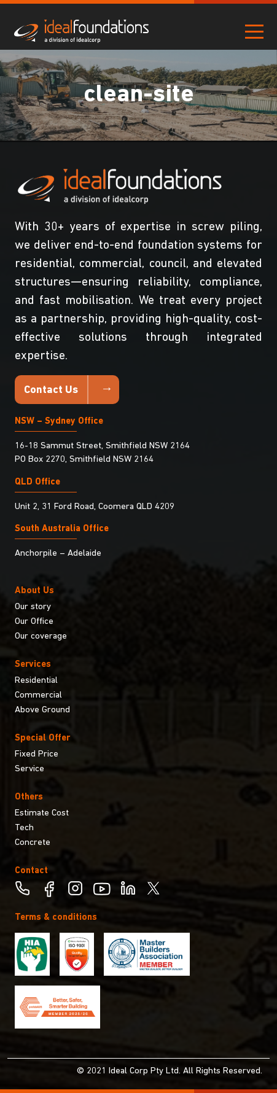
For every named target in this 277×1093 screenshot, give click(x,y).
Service (29, 769)
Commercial (38, 695)
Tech (24, 828)
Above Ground (42, 710)
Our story (33, 607)
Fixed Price (36, 754)
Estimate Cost (42, 813)
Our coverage (41, 636)
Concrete (32, 842)
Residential (36, 680)
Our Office (34, 621)
